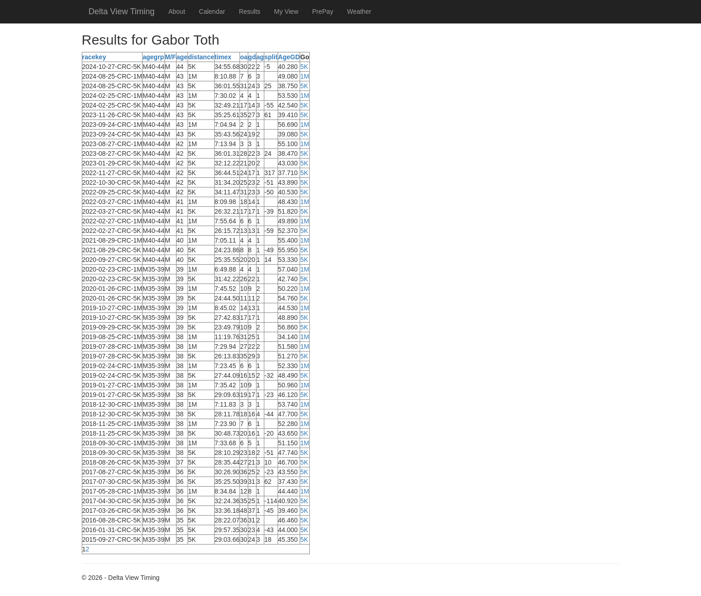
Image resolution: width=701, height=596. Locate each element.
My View (286, 11)
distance (201, 57)
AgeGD (289, 57)
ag (260, 57)
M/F (170, 57)
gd (252, 57)
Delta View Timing (122, 11)
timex (223, 57)
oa (243, 57)
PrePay (322, 11)
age (182, 57)
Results (250, 11)
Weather (359, 11)
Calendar (212, 11)
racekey (94, 57)
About (176, 11)
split (271, 57)
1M (304, 76)
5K (304, 66)
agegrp (153, 57)
